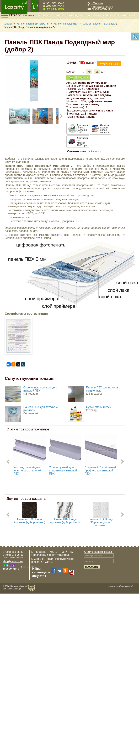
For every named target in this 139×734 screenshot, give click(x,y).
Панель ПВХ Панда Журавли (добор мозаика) (100, 522)
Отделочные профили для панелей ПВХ (40, 389)
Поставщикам (75, 15)
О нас (116, 15)
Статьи (40, 15)
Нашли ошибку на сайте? (121, 586)
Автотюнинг (55, 15)
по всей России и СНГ (82, 129)
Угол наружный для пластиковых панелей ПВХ (63, 470)
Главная (28, 15)
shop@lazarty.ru (101, 9)
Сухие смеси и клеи (98, 407)
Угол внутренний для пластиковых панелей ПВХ (27, 470)
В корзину (78, 78)
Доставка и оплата (99, 15)
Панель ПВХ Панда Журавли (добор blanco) (65, 521)
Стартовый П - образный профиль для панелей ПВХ (100, 470)
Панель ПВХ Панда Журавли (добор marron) (29, 521)
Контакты (129, 15)
